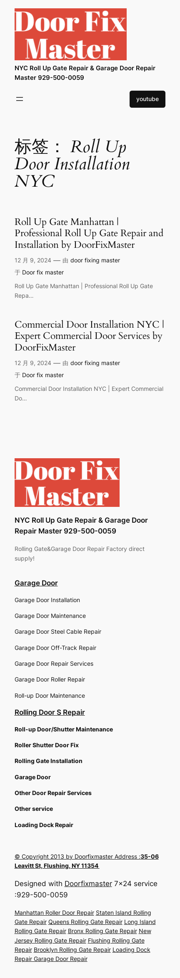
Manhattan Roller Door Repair (54, 912)
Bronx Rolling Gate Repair (102, 930)
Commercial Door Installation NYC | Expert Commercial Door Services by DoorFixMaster (89, 336)
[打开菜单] (20, 99)
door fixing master (95, 260)
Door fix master (43, 272)
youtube (147, 98)
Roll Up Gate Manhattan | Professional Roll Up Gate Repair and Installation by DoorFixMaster (89, 233)
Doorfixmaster (88, 883)
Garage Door (36, 583)
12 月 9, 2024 (33, 260)
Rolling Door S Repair (50, 712)
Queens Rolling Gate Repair (85, 921)
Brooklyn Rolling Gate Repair (72, 949)
